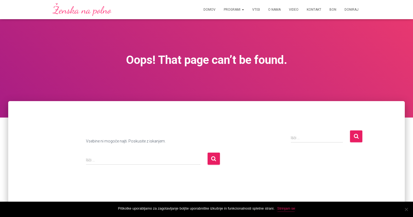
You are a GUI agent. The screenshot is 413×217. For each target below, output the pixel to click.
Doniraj (351, 10)
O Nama (274, 10)
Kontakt (314, 10)
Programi (234, 10)
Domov (209, 10)
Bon (332, 10)
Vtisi (256, 10)
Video (294, 10)
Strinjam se (286, 208)
